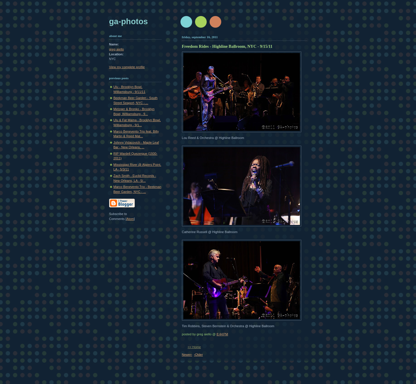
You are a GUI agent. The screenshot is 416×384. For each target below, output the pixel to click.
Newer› (187, 354)
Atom (130, 219)
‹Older (198, 354)
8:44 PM (222, 334)
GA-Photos (128, 21)
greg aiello (116, 49)
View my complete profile (127, 67)
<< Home (194, 347)
